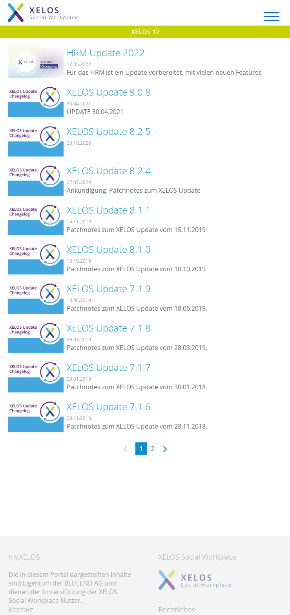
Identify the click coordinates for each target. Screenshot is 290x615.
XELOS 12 (145, 32)
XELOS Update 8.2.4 (109, 170)
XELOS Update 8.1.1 (109, 210)
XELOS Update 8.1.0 (109, 249)
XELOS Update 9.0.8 (109, 92)
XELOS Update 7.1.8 (109, 328)
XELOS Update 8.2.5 (109, 131)
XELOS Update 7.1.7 (109, 367)
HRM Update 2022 (106, 52)
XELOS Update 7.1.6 (109, 406)
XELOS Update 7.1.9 (109, 288)
